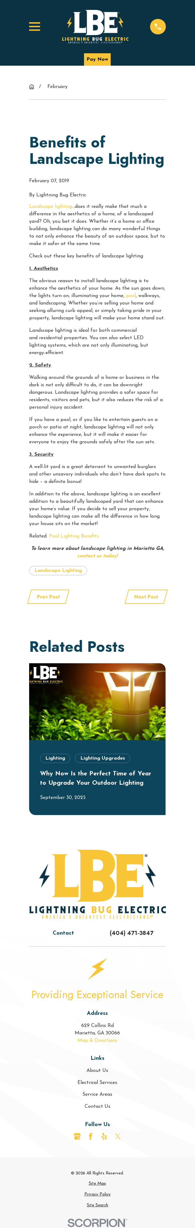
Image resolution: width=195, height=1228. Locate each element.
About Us (97, 1070)
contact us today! (97, 556)
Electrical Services (97, 1082)
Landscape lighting (50, 206)
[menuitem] (97, 1184)
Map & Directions (97, 1040)
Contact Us (97, 1106)
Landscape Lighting (58, 570)
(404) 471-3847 (131, 933)
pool (131, 295)
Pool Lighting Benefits (74, 536)
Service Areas (97, 1094)
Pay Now (97, 59)
